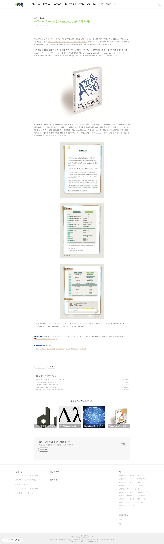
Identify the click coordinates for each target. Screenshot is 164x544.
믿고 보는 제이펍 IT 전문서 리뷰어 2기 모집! (30, 488)
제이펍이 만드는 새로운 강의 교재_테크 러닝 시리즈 (67, 42)
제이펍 (133, 492)
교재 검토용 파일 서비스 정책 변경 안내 (28, 480)
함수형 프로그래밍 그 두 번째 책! (45, 382)
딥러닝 (136, 502)
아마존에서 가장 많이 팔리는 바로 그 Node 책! (49, 380)
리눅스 (133, 482)
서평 (141, 485)
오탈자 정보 (91, 4)
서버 (121, 502)
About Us (36, 4)
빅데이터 (123, 475)
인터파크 (82, 349)
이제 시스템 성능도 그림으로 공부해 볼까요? (48, 389)
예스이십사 (75, 349)
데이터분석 (142, 492)
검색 (146, 4)
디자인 (122, 489)
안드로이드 (133, 485)
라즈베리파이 (132, 495)
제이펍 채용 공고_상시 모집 (24, 493)
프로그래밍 (124, 482)
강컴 (37, 349)
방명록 (108, 4)
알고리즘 (142, 482)
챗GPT (122, 495)
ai (142, 502)
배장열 (132, 499)
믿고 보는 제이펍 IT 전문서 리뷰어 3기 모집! (30, 475)
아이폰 (132, 505)
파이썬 (132, 479)
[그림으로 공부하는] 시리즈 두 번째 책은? (47, 384)
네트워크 (123, 479)
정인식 (142, 495)
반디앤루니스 (60, 349)
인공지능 (142, 475)
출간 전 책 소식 (70, 4)
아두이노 (123, 499)
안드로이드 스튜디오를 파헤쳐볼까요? (46, 387)
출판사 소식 (47, 4)
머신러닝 (132, 475)
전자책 (100, 4)
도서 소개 (58, 4)
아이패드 (123, 485)
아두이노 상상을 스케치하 (79, 323)
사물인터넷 (124, 492)
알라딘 (68, 349)
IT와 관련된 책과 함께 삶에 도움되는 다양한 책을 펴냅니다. (57, 445)
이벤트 (81, 4)
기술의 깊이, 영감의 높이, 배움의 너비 (54, 442)
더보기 (120, 509)
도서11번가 (51, 349)
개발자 (130, 489)
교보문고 (43, 349)
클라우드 (123, 505)
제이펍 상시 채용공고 (22, 484)
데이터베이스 (141, 479)
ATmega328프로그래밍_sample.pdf (46, 339)
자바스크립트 (141, 499)
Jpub (137, 489)
